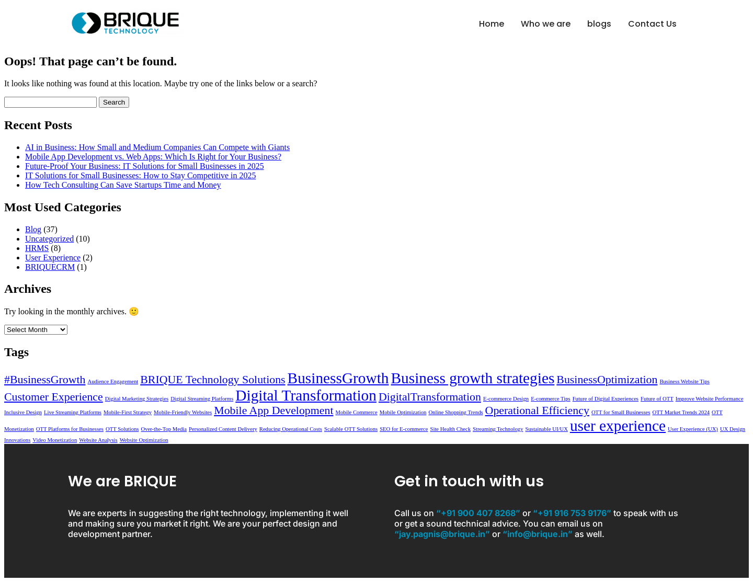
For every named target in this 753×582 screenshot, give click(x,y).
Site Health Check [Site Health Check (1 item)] (450, 429)
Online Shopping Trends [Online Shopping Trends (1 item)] (455, 412)
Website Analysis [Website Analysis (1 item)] (98, 440)
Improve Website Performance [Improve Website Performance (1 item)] (710, 399)
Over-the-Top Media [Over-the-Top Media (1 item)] (164, 429)
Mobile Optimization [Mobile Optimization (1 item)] (403, 412)
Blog (33, 229)
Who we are (546, 24)
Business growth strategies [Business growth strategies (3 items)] (473, 378)
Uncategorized (49, 238)
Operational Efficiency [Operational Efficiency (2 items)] (537, 410)
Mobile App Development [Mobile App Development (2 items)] (273, 410)
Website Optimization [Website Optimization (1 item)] (144, 440)
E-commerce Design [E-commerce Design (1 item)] (506, 399)
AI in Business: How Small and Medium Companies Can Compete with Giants (157, 147)
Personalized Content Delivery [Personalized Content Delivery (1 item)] (223, 429)
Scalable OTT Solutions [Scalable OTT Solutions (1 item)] (351, 429)
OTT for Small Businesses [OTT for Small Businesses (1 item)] (621, 412)
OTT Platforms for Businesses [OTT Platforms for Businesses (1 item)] (70, 429)
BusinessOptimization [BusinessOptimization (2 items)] (606, 379)
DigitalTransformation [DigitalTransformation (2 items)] (430, 397)
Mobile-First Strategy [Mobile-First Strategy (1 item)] (128, 412)
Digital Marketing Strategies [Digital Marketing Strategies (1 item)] (136, 399)
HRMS (37, 248)
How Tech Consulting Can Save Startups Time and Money (123, 184)
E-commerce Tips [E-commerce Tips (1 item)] (550, 399)
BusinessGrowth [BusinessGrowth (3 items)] (338, 378)
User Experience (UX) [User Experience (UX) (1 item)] (693, 429)
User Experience (53, 257)
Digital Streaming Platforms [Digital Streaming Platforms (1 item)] (201, 399)
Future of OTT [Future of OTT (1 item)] (657, 399)
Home (491, 24)
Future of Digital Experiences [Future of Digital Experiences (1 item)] (605, 399)
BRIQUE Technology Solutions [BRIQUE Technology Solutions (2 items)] (212, 379)
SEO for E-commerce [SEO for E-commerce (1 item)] (404, 429)
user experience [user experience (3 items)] (618, 425)
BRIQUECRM (50, 267)
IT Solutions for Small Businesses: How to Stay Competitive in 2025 (140, 175)
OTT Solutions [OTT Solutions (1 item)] (122, 429)
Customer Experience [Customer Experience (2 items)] (53, 397)
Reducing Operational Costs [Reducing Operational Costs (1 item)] (290, 429)
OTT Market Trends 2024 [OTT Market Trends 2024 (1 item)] (681, 412)
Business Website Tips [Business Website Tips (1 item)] (684, 381)
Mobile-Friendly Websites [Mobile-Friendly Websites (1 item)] (183, 412)
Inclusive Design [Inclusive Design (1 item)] (23, 412)
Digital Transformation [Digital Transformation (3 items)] (305, 395)
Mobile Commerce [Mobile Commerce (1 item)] (357, 412)
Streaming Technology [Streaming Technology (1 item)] (498, 429)
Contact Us (652, 24)
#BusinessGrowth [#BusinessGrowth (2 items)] (44, 379)
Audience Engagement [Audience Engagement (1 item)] (112, 381)
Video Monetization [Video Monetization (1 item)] (54, 440)
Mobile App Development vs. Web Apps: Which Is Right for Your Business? (153, 156)
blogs (599, 24)
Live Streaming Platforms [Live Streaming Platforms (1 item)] (72, 412)
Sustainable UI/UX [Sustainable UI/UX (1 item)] (546, 429)
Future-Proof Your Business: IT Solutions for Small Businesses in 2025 (144, 166)
